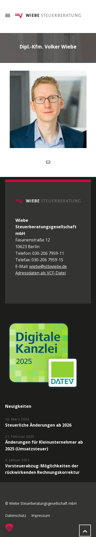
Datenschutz (15, 515)
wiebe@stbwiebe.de (48, 266)
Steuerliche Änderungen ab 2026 (38, 425)
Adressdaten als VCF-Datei (40, 273)
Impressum (40, 515)
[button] (9, 527)
